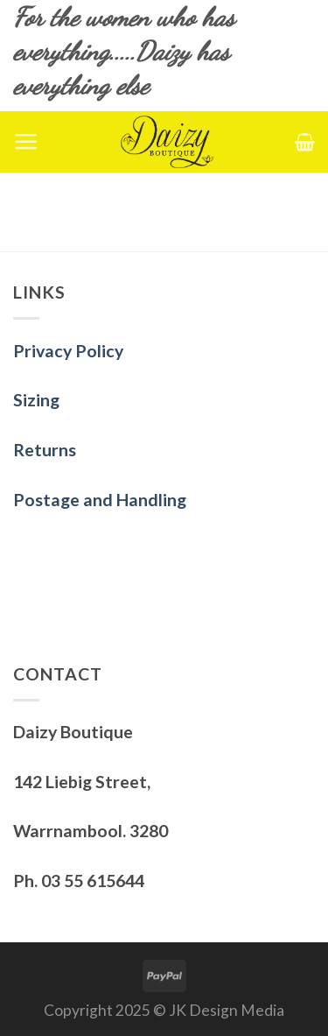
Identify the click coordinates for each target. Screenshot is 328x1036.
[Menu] (26, 141)
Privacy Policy (68, 351)
